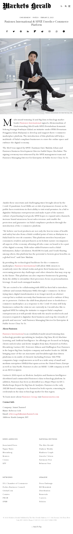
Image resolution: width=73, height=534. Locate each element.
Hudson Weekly (46, 449)
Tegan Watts (8, 449)
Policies (42, 502)
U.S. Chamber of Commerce (15, 483)
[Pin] (21, 31)
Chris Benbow (25, 17)
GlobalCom (8, 491)
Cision (6, 460)
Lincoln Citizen (46, 456)
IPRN (5, 502)
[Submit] (42, 31)
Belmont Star (45, 463)
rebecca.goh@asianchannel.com (23, 414)
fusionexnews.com (50, 397)
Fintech (35, 17)
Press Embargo (46, 483)
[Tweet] (14, 31)
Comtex (6, 494)
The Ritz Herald (46, 445)
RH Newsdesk (45, 487)
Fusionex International (30, 123)
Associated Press (10, 445)
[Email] (50, 31)
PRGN (5, 498)
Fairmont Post (45, 460)
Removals (43, 494)
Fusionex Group (29, 397)
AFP (4, 463)
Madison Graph (46, 452)
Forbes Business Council (14, 487)
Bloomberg (7, 452)
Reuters (6, 456)
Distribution (44, 491)
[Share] (7, 31)
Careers (42, 498)
